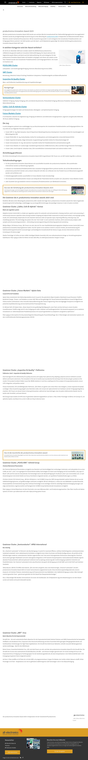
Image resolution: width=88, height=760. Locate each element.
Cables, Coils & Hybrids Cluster (15, 106)
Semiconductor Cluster (12, 97)
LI (21, 757)
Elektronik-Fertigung (43, 6)
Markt (69, 6)
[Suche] (65, 2)
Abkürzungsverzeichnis (57, 2)
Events (23, 2)
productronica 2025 (52, 36)
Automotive (20, 6)
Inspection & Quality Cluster (14, 79)
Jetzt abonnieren (12, 752)
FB (23, 757)
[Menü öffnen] (5, 2)
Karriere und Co (62, 6)
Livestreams (32, 2)
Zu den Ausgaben (60, 751)
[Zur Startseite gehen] (13, 2)
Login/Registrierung (75, 2)
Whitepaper (46, 2)
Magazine (39, 2)
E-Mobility (52, 6)
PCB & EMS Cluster (10, 65)
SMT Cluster (7, 72)
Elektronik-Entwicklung (30, 6)
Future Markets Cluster (12, 113)
